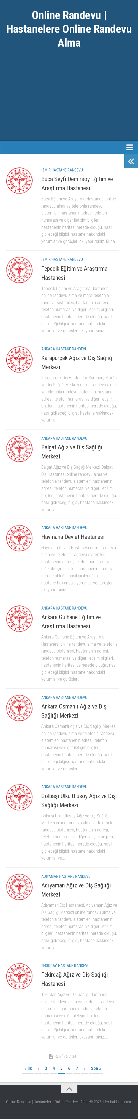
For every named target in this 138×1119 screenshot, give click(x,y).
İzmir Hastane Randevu (62, 170)
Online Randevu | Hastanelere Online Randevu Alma (69, 28)
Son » (96, 1068)
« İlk (28, 1068)
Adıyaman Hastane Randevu (66, 876)
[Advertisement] (69, 99)
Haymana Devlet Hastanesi (72, 536)
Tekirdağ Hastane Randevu (65, 966)
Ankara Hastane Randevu (64, 349)
